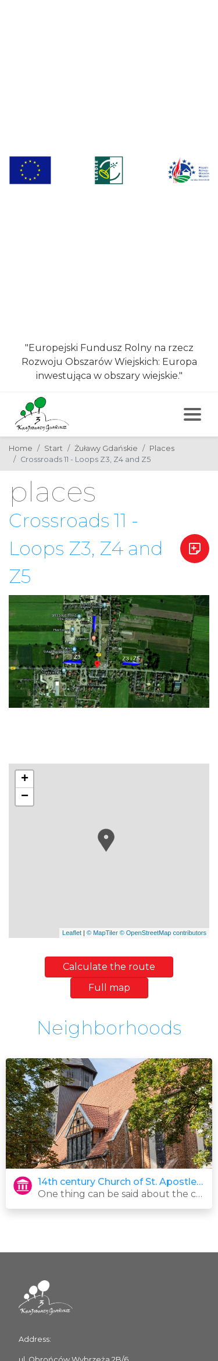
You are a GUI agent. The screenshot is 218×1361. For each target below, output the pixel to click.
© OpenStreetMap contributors (163, 932)
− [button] (24, 796)
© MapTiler (102, 932)
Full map (109, 987)
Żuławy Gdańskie (106, 448)
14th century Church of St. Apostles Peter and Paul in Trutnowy (121, 1181)
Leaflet (71, 932)
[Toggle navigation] (192, 414)
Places (161, 448)
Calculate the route (109, 966)
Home (21, 448)
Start (53, 448)
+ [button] (24, 779)
